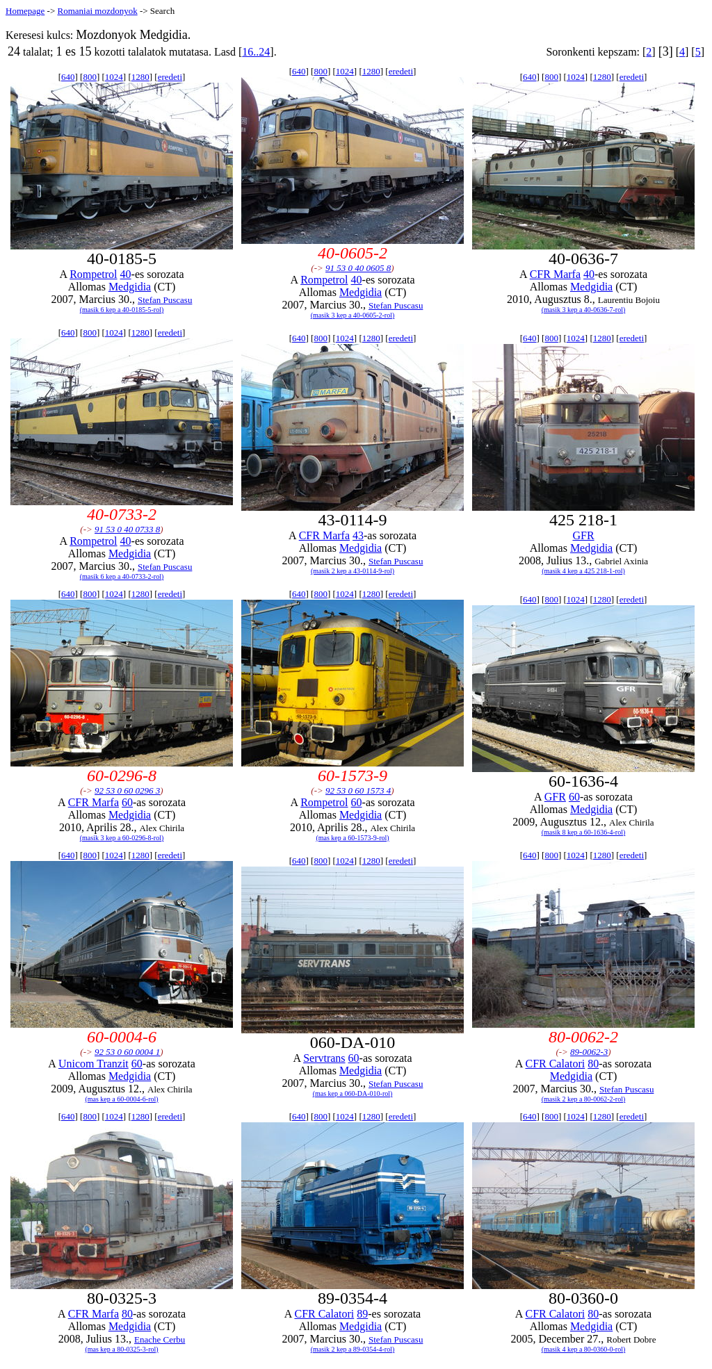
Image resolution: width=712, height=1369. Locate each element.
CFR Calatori (555, 1063)
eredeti (170, 77)
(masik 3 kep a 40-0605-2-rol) (353, 315)
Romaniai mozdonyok (97, 11)
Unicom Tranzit (93, 1063)
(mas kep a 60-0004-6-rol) (121, 1099)
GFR (583, 535)
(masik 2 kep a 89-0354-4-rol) (353, 1349)
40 (125, 274)
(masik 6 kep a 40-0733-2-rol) (122, 576)
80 (593, 1063)
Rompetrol (93, 274)
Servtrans (324, 1058)
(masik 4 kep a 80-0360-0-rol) (584, 1349)
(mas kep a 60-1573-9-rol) (352, 838)
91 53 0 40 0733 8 (127, 529)
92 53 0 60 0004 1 (127, 1052)
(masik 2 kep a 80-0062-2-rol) (584, 1099)
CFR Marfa (555, 274)
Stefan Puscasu (165, 300)
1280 (140, 77)
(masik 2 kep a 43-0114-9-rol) (352, 571)
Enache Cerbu (159, 1339)
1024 (114, 77)
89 (362, 1314)
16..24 (256, 52)
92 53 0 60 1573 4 (358, 790)
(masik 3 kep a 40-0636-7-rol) (584, 309)
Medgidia (129, 287)
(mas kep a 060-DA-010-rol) (353, 1093)
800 (90, 77)
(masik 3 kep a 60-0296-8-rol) (122, 838)
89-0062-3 (589, 1052)
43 (358, 535)
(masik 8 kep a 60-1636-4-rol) (584, 832)
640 (68, 77)
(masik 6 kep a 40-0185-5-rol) (122, 309)
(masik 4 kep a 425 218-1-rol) (583, 571)
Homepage (25, 11)
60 (127, 802)
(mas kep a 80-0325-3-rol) (121, 1349)
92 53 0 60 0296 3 (127, 790)
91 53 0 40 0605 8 (358, 268)
